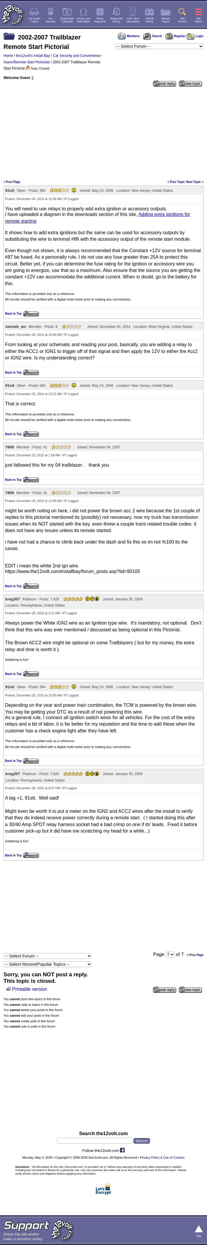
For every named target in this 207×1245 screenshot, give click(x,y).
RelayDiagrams (100, 20)
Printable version (29, 989)
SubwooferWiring (116, 20)
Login (195, 36)
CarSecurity (51, 20)
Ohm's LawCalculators (84, 20)
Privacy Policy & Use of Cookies (162, 1157)
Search (152, 36)
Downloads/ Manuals (67, 20)
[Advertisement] (103, 133)
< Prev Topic (176, 182)
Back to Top (13, 313)
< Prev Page (12, 182)
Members (129, 36)
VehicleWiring (149, 20)
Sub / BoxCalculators (133, 20)
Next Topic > (194, 182)
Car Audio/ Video (34, 20)
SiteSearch (182, 20)
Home (8, 56)
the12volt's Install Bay (33, 56)
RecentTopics (165, 20)
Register (175, 36)
